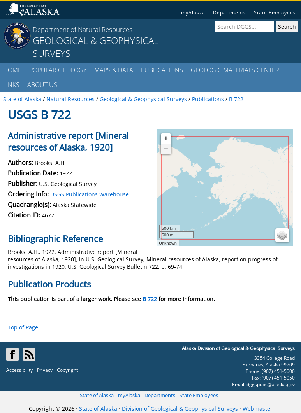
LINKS (11, 84)
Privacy (45, 370)
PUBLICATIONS (162, 70)
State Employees (275, 12)
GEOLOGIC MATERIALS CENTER (235, 70)
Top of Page (23, 327)
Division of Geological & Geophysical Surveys (180, 408)
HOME (12, 70)
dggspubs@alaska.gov (270, 384)
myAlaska (193, 12)
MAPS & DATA (113, 70)
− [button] (166, 149)
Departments (229, 12)
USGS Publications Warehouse (89, 194)
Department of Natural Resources (82, 29)
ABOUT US (42, 84)
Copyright (67, 370)
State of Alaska (97, 395)
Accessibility (19, 370)
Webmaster (258, 408)
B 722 (150, 299)
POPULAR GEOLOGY (57, 70)
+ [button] (166, 138)
